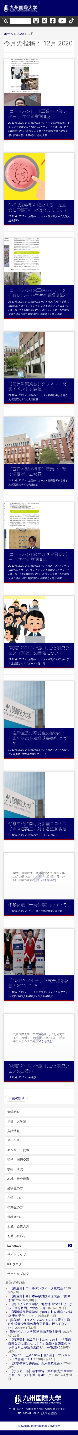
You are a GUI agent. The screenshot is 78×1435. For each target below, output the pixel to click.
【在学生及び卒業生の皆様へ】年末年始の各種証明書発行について (37, 738)
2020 (20, 33)
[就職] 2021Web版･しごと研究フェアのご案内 (38, 1068)
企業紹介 (30, 135)
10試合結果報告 (27, 996)
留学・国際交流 (18, 1159)
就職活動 (18, 135)
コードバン (26, 305)
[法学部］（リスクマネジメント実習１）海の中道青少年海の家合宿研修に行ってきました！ (39, 1323)
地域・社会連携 (18, 1178)
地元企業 (42, 135)
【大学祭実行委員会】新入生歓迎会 (35, 1363)
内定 (22, 131)
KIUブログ (54, 301)
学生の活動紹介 (57, 122)
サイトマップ (16, 1254)
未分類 (58, 911)
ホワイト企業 (34, 131)
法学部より (54, 216)
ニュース (47, 127)
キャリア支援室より (46, 305)
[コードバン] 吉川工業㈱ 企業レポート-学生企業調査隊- (37, 113)
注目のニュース (37, 122)
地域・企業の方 (18, 1226)
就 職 (58, 127)
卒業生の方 (15, 1207)
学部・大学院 (16, 1121)
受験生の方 (15, 1188)
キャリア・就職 (18, 1150)
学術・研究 (15, 1169)
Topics (17, 754)
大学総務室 (31, 399)
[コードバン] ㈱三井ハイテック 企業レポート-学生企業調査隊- (37, 292)
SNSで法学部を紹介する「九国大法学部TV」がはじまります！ (38, 207)
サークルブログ (37, 992)
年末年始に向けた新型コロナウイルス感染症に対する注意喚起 (37, 825)
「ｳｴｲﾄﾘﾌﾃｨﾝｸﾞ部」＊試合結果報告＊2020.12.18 (38, 982)
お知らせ (35, 127)
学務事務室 (28, 754)
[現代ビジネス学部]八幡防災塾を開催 (36, 1331)
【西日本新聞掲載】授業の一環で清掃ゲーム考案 (37, 471)
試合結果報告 (45, 996)
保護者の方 (15, 1217)
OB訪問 (13, 131)
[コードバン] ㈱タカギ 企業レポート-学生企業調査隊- (37, 556)
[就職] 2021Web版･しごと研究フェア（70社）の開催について (38, 650)
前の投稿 (16, 1098)
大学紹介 (13, 1112)
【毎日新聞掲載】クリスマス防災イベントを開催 (37, 386)
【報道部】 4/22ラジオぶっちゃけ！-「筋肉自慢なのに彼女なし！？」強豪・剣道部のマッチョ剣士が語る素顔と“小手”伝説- (39, 1343)
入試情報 (13, 1131)
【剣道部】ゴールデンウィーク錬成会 (36, 1288)
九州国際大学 (51, 131)
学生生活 (13, 1140)
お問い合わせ (16, 1236)
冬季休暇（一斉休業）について (37, 904)
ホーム (8, 33)
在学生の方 (15, 1197)
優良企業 (20, 314)
